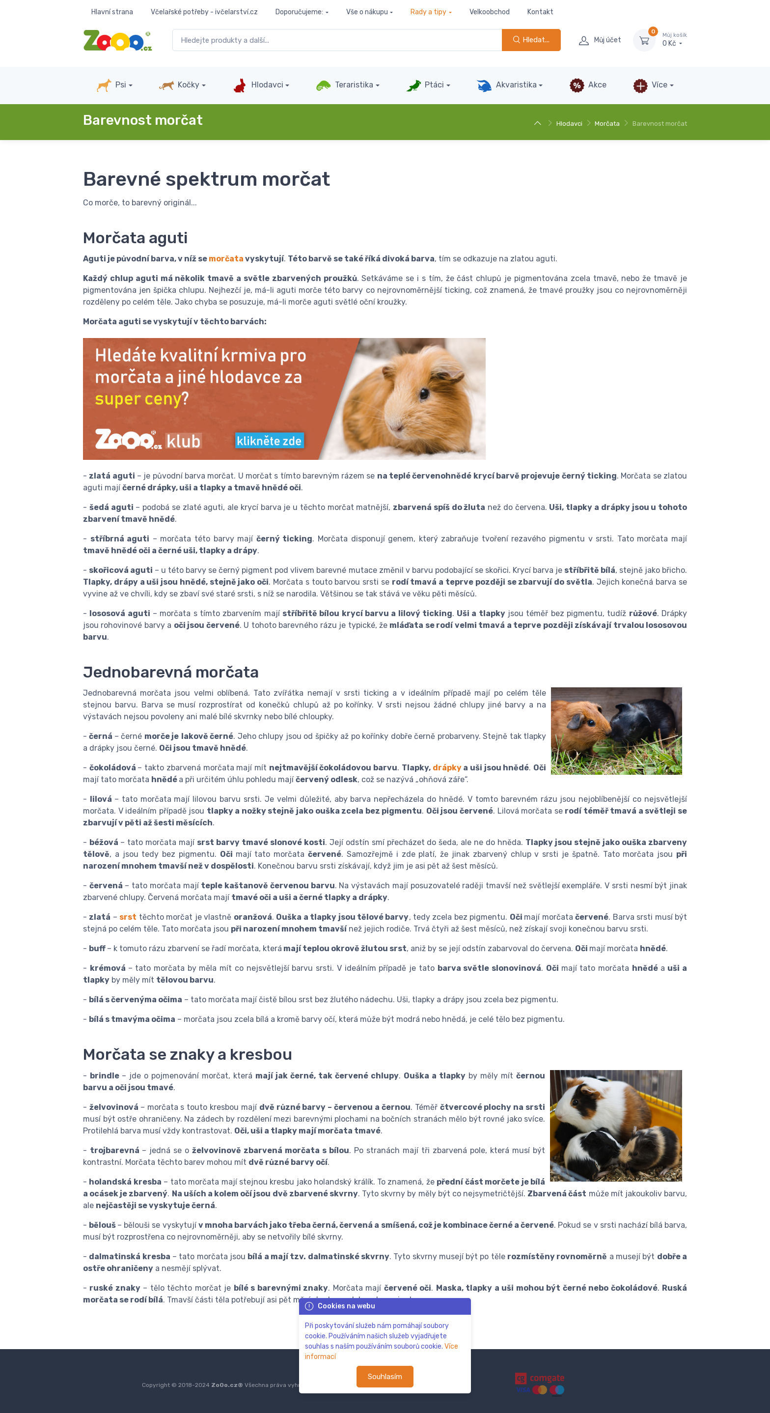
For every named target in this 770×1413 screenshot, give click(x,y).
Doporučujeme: (299, 12)
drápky (447, 767)
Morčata (607, 123)
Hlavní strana (112, 12)
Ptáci (425, 85)
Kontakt (540, 12)
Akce (587, 85)
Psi (111, 85)
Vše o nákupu (367, 12)
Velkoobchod (489, 12)
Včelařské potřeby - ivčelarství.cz (204, 12)
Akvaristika (506, 85)
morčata (226, 258)
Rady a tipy (428, 12)
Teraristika (344, 85)
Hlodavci (257, 85)
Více (649, 85)
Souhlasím (385, 1376)
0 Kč (674, 39)
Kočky (179, 85)
